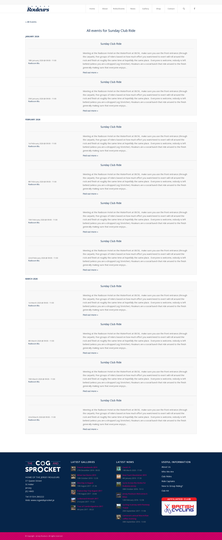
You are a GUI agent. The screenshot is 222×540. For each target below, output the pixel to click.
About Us (166, 466)
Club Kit (165, 490)
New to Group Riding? (172, 486)
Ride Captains (168, 481)
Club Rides (167, 476)
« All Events (31, 21)
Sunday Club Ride (111, 43)
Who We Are (168, 471)
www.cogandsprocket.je (42, 500)
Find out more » (90, 72)
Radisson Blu (34, 63)
